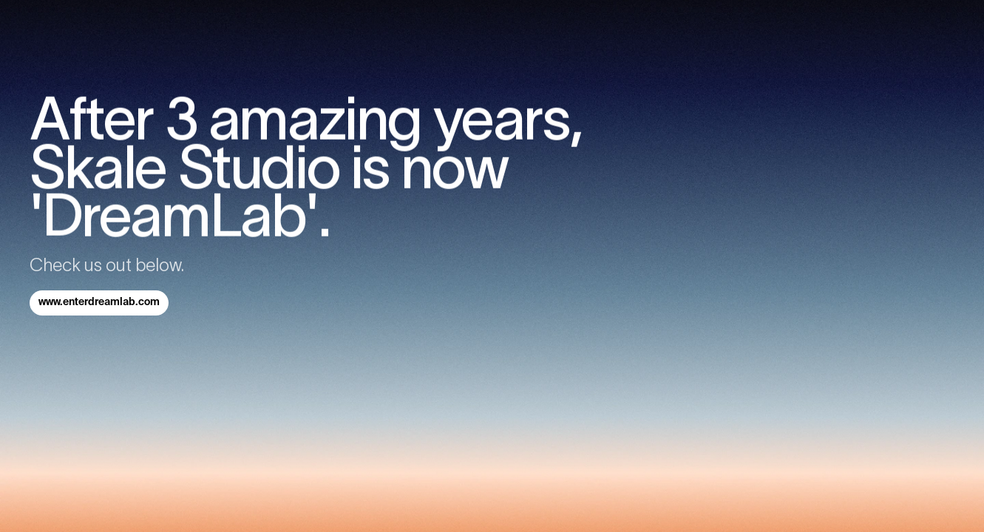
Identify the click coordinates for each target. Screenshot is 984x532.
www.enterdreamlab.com (99, 302)
